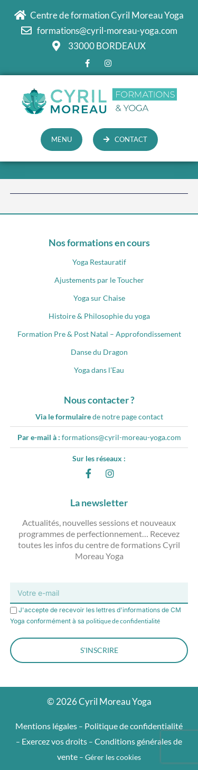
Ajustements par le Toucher (99, 279)
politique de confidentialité (123, 621)
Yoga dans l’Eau (99, 369)
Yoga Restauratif (99, 261)
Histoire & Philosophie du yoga (99, 315)
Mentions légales (46, 726)
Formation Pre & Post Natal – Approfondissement (99, 333)
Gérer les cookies (113, 757)
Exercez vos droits (54, 741)
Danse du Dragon (99, 351)
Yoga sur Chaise (99, 297)
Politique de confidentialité (133, 726)
